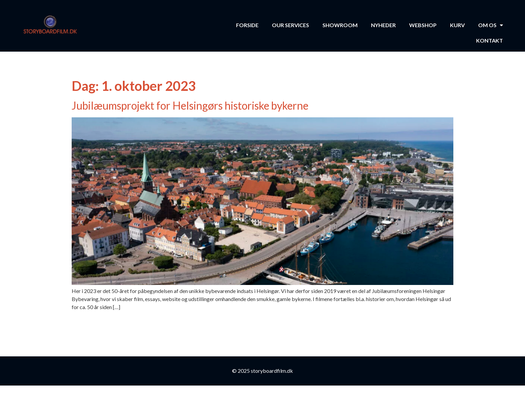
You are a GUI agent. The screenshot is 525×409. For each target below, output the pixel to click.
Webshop (423, 25)
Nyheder (383, 25)
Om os (490, 25)
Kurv (457, 25)
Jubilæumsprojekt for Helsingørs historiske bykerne (190, 105)
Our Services (290, 25)
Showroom (340, 25)
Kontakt (489, 40)
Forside (247, 25)
